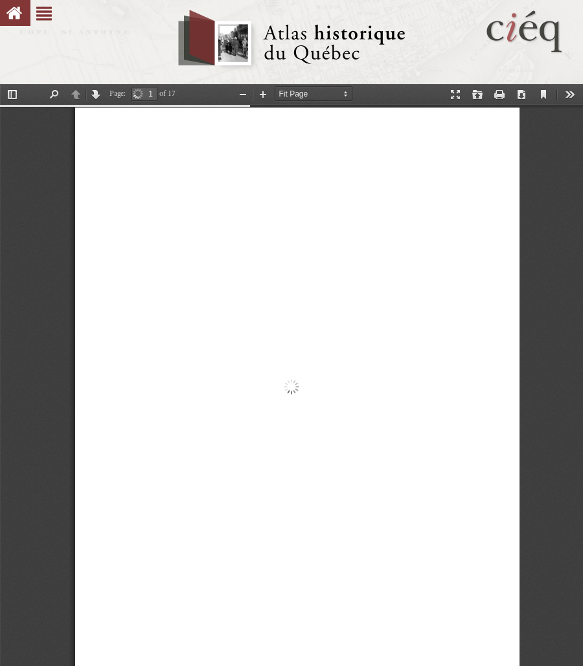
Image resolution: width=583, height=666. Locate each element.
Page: (117, 93)
